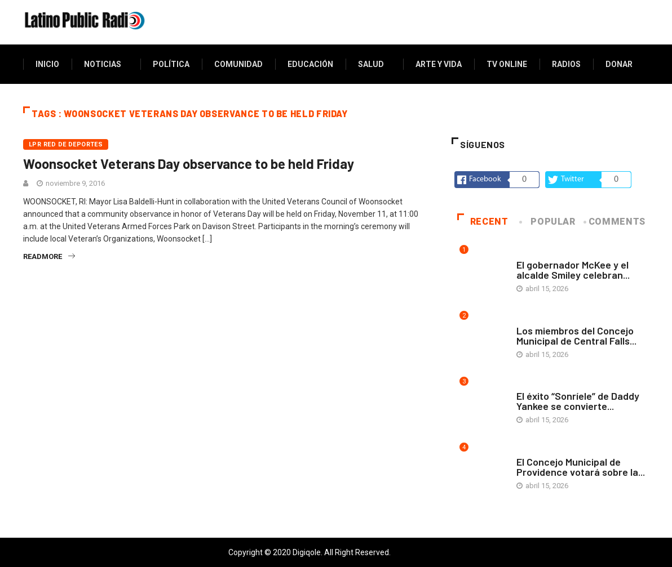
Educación (310, 64)
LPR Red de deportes (66, 144)
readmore (49, 256)
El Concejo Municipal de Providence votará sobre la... (580, 467)
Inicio (47, 64)
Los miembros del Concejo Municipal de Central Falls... (576, 335)
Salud (371, 64)
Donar (619, 64)
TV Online (507, 64)
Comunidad (238, 64)
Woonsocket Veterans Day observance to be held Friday (188, 163)
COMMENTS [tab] (615, 221)
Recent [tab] (483, 221)
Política (171, 64)
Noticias (102, 64)
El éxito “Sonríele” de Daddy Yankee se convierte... (577, 401)
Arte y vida (438, 64)
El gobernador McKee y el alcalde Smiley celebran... (573, 269)
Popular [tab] (548, 221)
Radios (566, 64)
